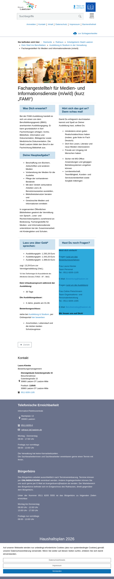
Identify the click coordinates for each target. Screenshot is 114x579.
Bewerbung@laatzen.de (77, 279)
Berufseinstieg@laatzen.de (78, 307)
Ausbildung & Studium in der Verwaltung (68, 45)
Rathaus (59, 42)
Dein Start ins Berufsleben (34, 45)
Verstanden (57, 571)
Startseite (47, 42)
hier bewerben (38, 317)
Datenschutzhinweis (57, 560)
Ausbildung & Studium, (39, 314)
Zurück (25, 345)
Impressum (57, 565)
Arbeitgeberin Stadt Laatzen (80, 42)
